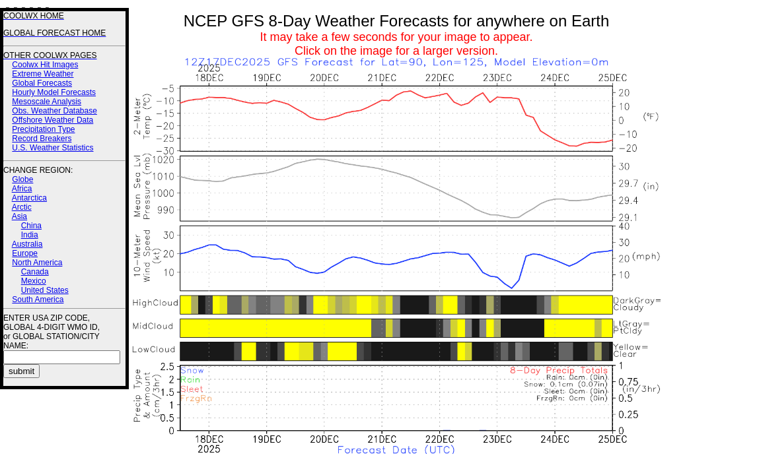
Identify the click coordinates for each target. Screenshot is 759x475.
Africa (22, 188)
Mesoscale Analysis (46, 101)
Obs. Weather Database (54, 110)
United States (45, 290)
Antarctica (29, 198)
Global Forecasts (42, 83)
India (29, 234)
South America (37, 299)
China (31, 225)
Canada (35, 271)
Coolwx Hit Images (45, 64)
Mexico (33, 281)
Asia (19, 216)
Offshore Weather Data (52, 120)
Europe (25, 253)
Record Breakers (41, 138)
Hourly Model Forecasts (54, 92)
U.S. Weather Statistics (52, 147)
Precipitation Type (43, 129)
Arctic (22, 207)
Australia (27, 244)
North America (37, 262)
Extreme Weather (42, 74)
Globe (22, 179)
